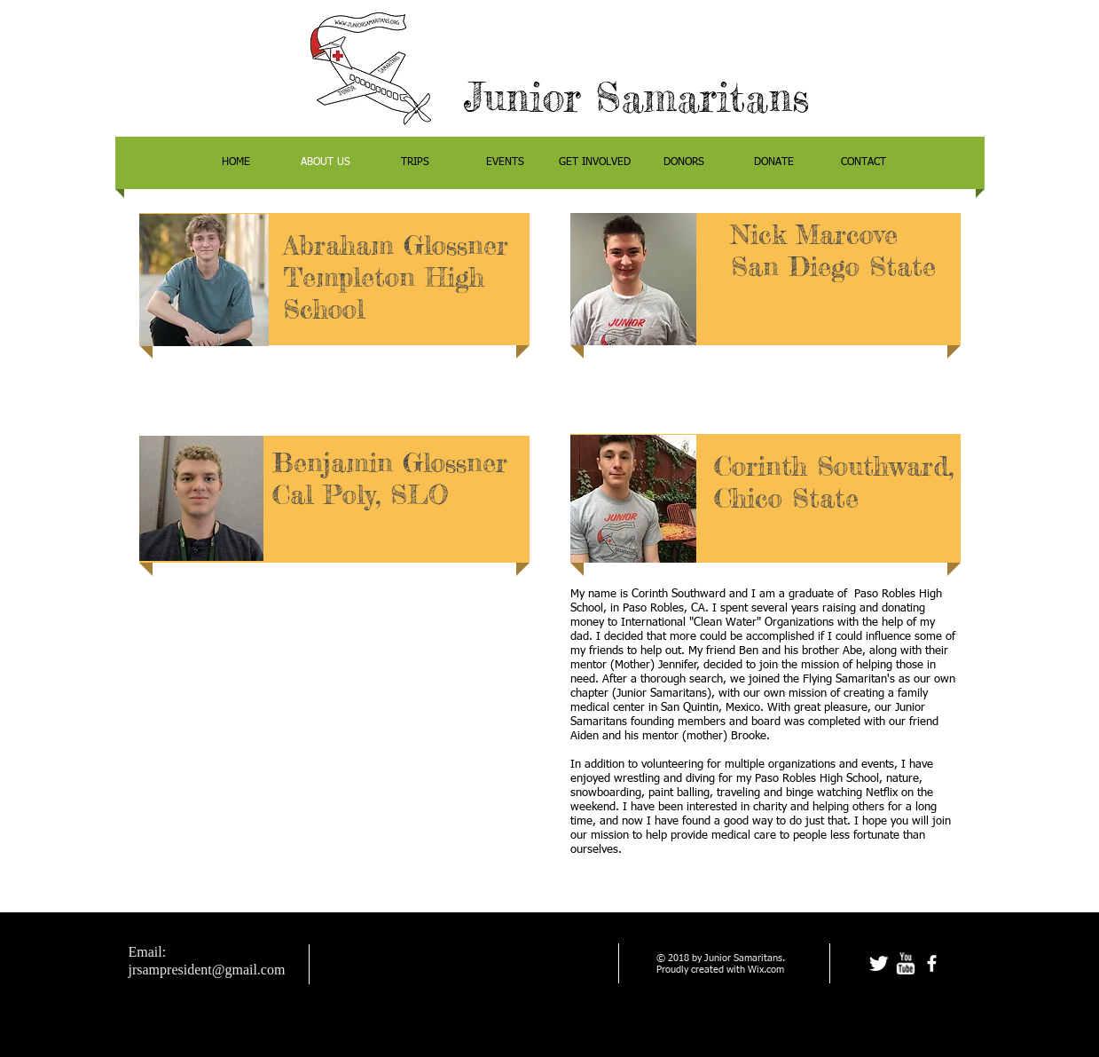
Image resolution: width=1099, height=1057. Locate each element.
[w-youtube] (905, 963)
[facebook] (932, 963)
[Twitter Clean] (878, 963)
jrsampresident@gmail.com (207, 969)
